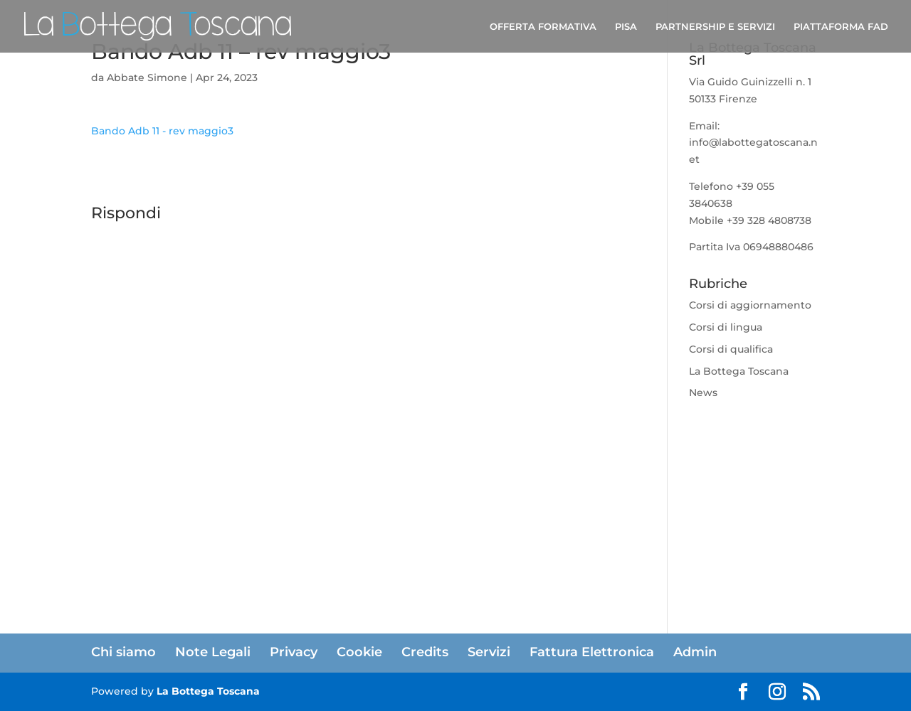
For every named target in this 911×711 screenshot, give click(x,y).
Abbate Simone (147, 77)
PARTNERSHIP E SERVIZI (715, 26)
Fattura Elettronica (592, 652)
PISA (626, 26)
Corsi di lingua (725, 327)
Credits (424, 652)
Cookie (359, 652)
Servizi (489, 652)
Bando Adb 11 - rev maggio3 (162, 130)
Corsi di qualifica (731, 349)
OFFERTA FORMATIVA (543, 26)
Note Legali (213, 652)
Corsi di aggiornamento (750, 305)
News (703, 392)
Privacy (293, 652)
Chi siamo (123, 652)
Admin (695, 652)
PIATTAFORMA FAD (841, 26)
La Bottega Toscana (739, 371)
